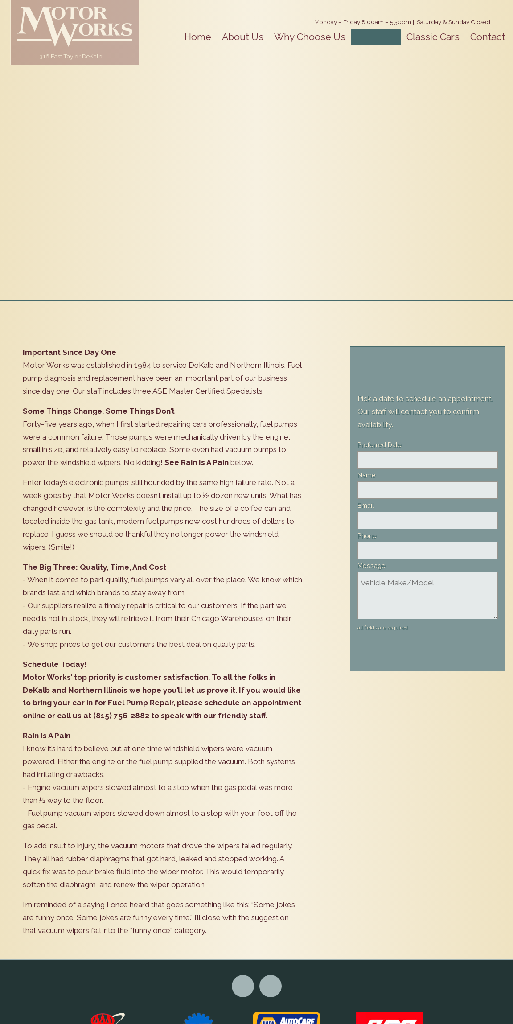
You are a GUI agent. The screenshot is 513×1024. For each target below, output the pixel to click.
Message (371, 565)
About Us (242, 36)
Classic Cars (433, 36)
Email (365, 505)
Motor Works (75, 26)
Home (198, 36)
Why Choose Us (309, 36)
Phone (367, 535)
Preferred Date (379, 444)
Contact (487, 36)
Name (366, 475)
